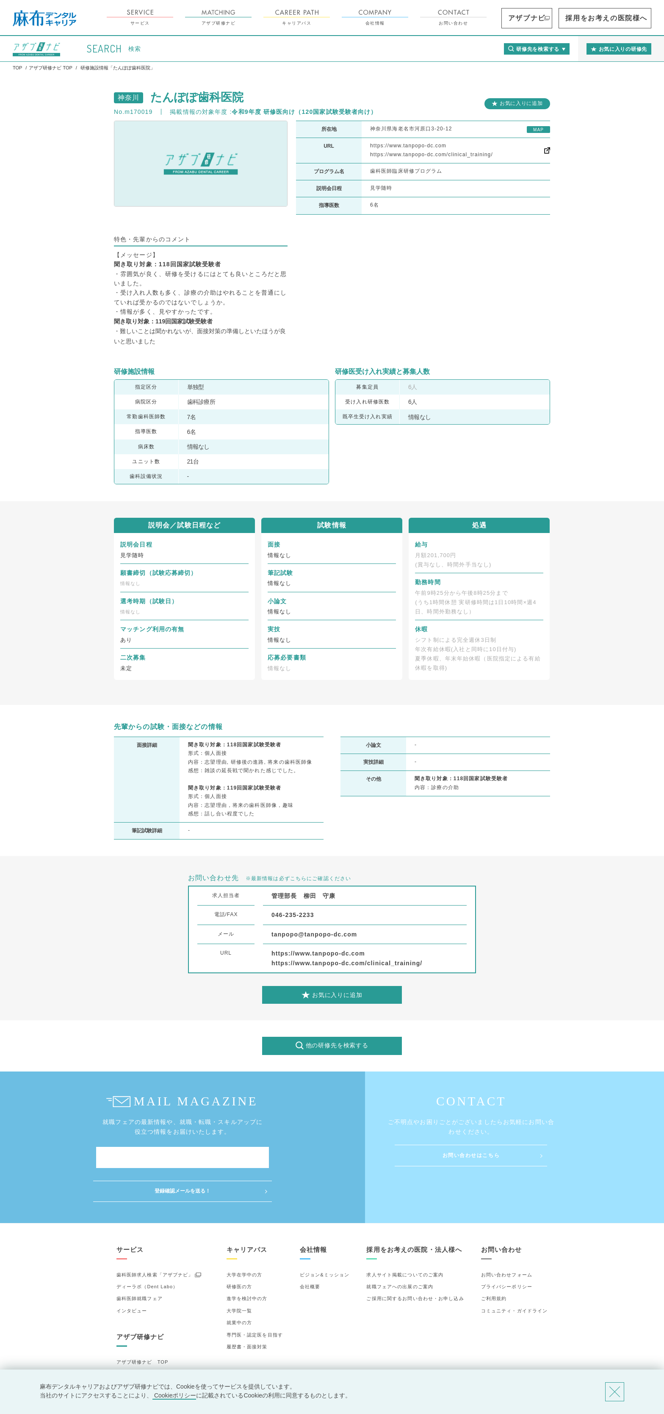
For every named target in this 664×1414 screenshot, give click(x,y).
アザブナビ (564, 18)
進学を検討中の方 (247, 1265)
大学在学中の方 (245, 1240)
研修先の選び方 (134, 1340)
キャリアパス (344, 17)
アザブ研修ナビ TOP (142, 1328)
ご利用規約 (494, 1265)
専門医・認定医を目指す (255, 1301)
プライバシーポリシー (506, 1253)
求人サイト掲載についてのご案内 (404, 1240)
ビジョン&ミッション (325, 1240)
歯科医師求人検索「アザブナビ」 (155, 1240)
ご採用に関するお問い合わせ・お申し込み (415, 1265)
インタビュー (131, 1277)
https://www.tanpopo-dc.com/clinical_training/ (431, 154)
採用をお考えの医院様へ (621, 18)
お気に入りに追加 (521, 103)
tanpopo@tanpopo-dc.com (314, 934)
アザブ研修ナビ (266, 17)
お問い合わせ (501, 17)
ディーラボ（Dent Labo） (147, 1253)
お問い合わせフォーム (506, 1240)
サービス (188, 17)
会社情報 (423, 17)
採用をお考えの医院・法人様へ (414, 1215)
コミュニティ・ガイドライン (514, 1277)
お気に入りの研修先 (139, 1364)
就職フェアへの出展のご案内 (399, 1253)
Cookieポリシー (174, 1395)
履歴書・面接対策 (247, 1313)
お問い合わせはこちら (471, 1155)
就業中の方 (239, 1289)
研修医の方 (239, 1253)
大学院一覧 (239, 1277)
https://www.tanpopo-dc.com (408, 146)
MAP (538, 129)
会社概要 (310, 1253)
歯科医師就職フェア (139, 1265)
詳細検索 (126, 1352)
